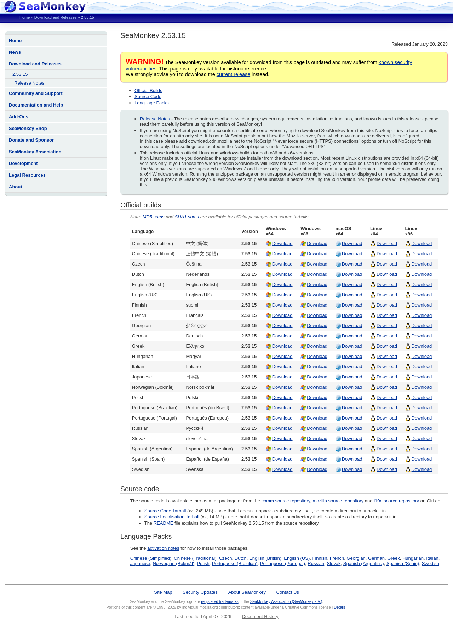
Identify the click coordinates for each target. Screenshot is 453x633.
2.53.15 (20, 74)
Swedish (430, 563)
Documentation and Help (36, 105)
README (163, 523)
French (337, 558)
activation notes (163, 548)
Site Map (163, 592)
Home (24, 17)
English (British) (265, 558)
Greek (393, 558)
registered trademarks (219, 601)
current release (233, 74)
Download (282, 243)
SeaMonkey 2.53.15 (153, 35)
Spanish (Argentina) (363, 563)
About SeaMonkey (247, 592)
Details (339, 607)
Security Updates (200, 592)
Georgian (355, 558)
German (376, 558)
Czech (225, 558)
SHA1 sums (186, 216)
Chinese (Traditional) (195, 558)
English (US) (297, 558)
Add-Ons (18, 116)
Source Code (147, 96)
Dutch (241, 558)
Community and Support (36, 93)
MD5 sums (153, 216)
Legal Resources (27, 175)
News (15, 52)
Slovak (334, 563)
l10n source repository (396, 500)
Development (23, 163)
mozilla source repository (337, 500)
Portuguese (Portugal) (282, 563)
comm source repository (285, 500)
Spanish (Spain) (402, 563)
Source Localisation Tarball (171, 516)
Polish (203, 563)
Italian (432, 558)
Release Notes (29, 83)
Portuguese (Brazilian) (235, 563)
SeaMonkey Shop (28, 128)
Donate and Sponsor (31, 140)
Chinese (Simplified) (150, 558)
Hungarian (413, 558)
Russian (316, 563)
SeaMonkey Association (35, 151)
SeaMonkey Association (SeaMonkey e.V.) (286, 601)
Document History (260, 616)
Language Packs (151, 103)
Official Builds (148, 90)
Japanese (140, 563)
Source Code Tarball (165, 510)
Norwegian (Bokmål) (173, 563)
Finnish (319, 558)
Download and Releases (55, 17)
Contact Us (287, 592)
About (15, 186)
